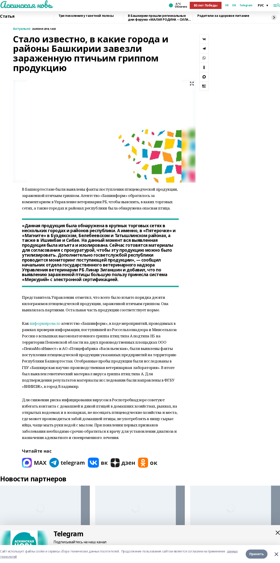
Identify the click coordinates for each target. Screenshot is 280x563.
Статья (7, 16)
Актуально (21, 29)
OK (234, 5)
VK (226, 5)
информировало (45, 323)
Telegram (245, 5)
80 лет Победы (206, 5)
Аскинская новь (26, 4)
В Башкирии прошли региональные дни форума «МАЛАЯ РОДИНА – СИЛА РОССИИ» (158, 17)
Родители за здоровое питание (223, 16)
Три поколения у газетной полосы (86, 16)
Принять (256, 554)
